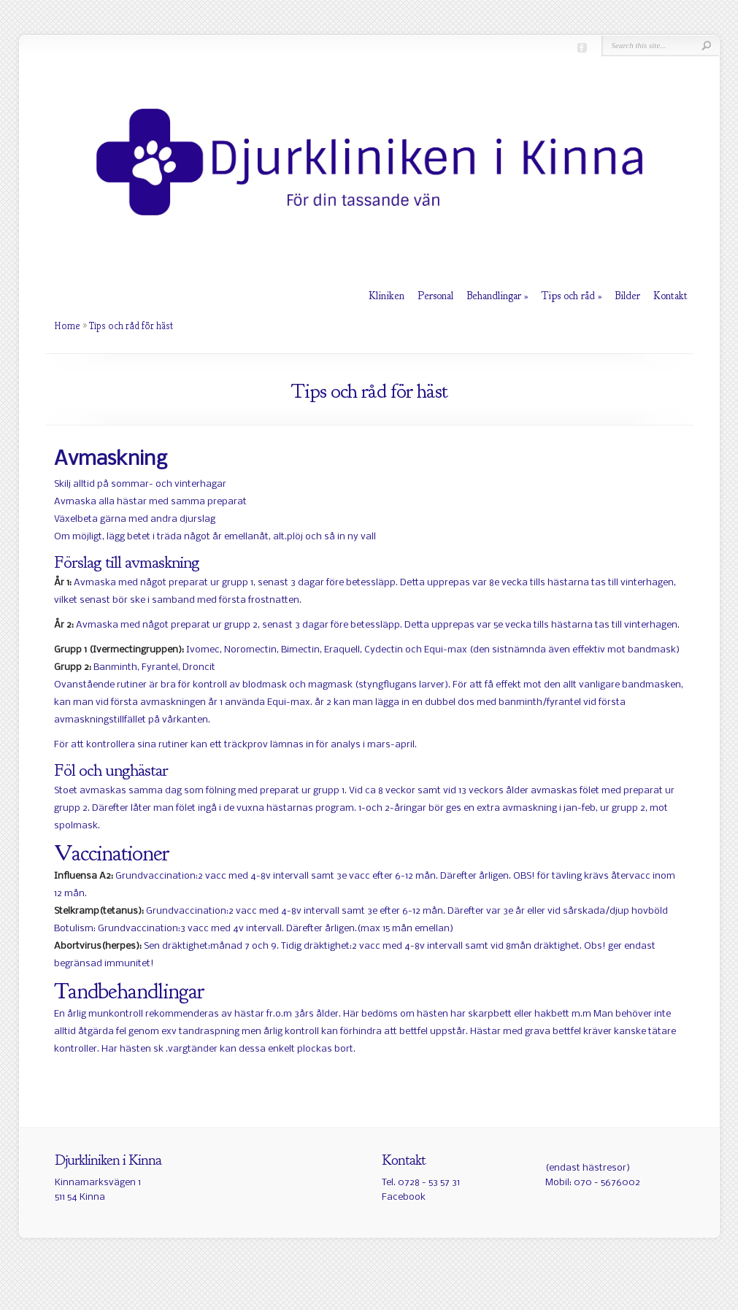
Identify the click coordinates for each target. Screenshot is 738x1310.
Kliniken (386, 296)
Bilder (627, 296)
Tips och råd (568, 296)
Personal (435, 296)
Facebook (404, 1197)
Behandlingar (493, 296)
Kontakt (670, 296)
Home (67, 325)
